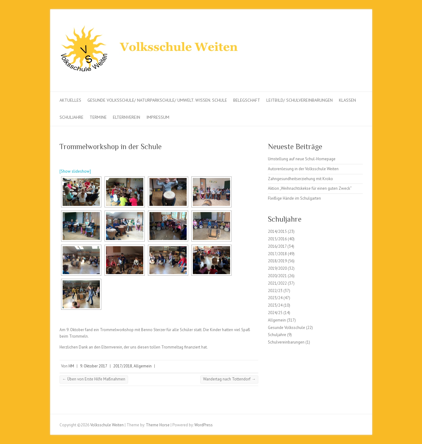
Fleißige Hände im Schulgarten (294, 198)
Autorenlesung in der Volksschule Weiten (303, 168)
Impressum (157, 117)
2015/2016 (277, 239)
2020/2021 (277, 275)
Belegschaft (246, 100)
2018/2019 (277, 261)
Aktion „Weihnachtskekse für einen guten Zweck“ (310, 188)
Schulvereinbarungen (286, 342)
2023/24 (275, 297)
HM (71, 366)
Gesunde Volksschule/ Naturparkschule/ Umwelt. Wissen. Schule (157, 100)
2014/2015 (277, 231)
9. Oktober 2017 (93, 366)
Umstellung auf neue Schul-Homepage (301, 159)
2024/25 (275, 312)
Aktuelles (70, 100)
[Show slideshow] (75, 171)
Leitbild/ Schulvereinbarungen (299, 100)
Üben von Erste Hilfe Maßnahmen (93, 379)
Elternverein (126, 117)
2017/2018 (122, 366)
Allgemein (143, 366)
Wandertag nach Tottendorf (229, 379)
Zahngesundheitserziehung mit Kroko (300, 178)
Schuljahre (71, 117)
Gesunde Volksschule (286, 327)
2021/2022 (277, 283)
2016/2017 (277, 246)
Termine (98, 117)
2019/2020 (277, 268)
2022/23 (275, 290)
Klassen (347, 100)
